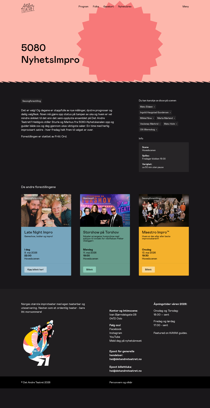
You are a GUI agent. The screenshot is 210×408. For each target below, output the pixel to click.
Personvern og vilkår (120, 392)
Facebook (115, 339)
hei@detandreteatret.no (125, 369)
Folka (96, 6)
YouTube (114, 346)
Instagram (115, 342)
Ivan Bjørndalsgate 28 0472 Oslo (123, 324)
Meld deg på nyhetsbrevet (125, 350)
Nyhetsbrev (124, 6)
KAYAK (173, 342)
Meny (186, 6)
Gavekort (108, 6)
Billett (89, 279)
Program (83, 6)
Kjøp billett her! (35, 279)
